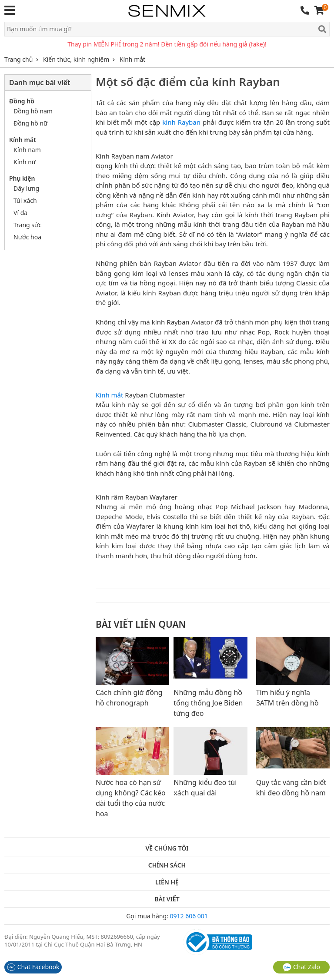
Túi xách (25, 200)
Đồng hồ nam (33, 111)
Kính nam (27, 150)
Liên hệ (167, 882)
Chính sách (167, 865)
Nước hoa (27, 237)
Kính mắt (109, 395)
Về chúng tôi (166, 848)
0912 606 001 (188, 916)
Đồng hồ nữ (30, 123)
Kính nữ (24, 162)
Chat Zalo (301, 967)
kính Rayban (181, 122)
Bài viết (166, 899)
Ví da (20, 213)
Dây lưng (26, 188)
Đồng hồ (21, 101)
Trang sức (27, 225)
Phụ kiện (22, 178)
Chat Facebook (33, 967)
